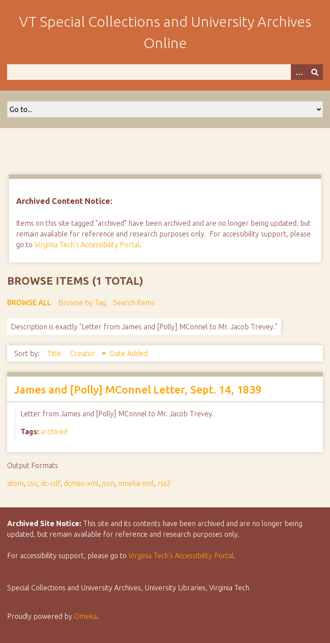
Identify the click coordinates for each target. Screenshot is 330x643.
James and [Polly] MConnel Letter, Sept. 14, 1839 (138, 390)
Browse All (29, 303)
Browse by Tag (82, 303)
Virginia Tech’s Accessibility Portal (181, 556)
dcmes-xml (81, 483)
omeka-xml (136, 483)
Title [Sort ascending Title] (55, 353)
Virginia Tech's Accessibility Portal (87, 245)
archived (54, 431)
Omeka (85, 616)
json (108, 483)
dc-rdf (50, 483)
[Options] (299, 72)
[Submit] (315, 72)
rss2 (164, 483)
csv (32, 483)
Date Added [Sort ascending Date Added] (129, 353)
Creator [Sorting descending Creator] (83, 353)
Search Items (134, 303)
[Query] (165, 72)
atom (15, 483)
